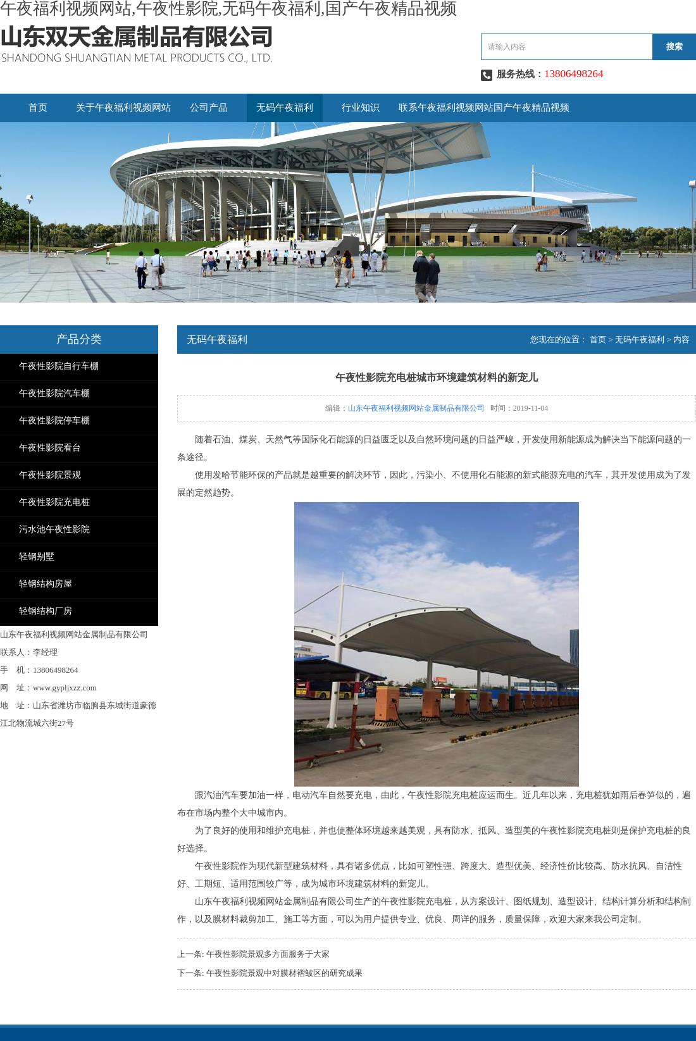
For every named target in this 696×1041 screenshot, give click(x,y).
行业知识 (361, 108)
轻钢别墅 (36, 556)
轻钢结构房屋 (45, 584)
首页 (37, 108)
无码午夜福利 (284, 108)
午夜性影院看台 (50, 447)
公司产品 (209, 108)
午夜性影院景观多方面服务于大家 (268, 954)
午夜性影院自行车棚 (59, 366)
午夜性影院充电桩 (54, 502)
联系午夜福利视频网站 (446, 108)
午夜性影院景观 (50, 475)
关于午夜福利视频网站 (123, 108)
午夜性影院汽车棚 (54, 393)
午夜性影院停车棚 (54, 420)
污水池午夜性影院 (54, 529)
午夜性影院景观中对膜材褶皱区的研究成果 (284, 973)
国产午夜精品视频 (531, 108)
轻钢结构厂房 (45, 611)
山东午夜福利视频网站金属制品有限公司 (416, 408)
